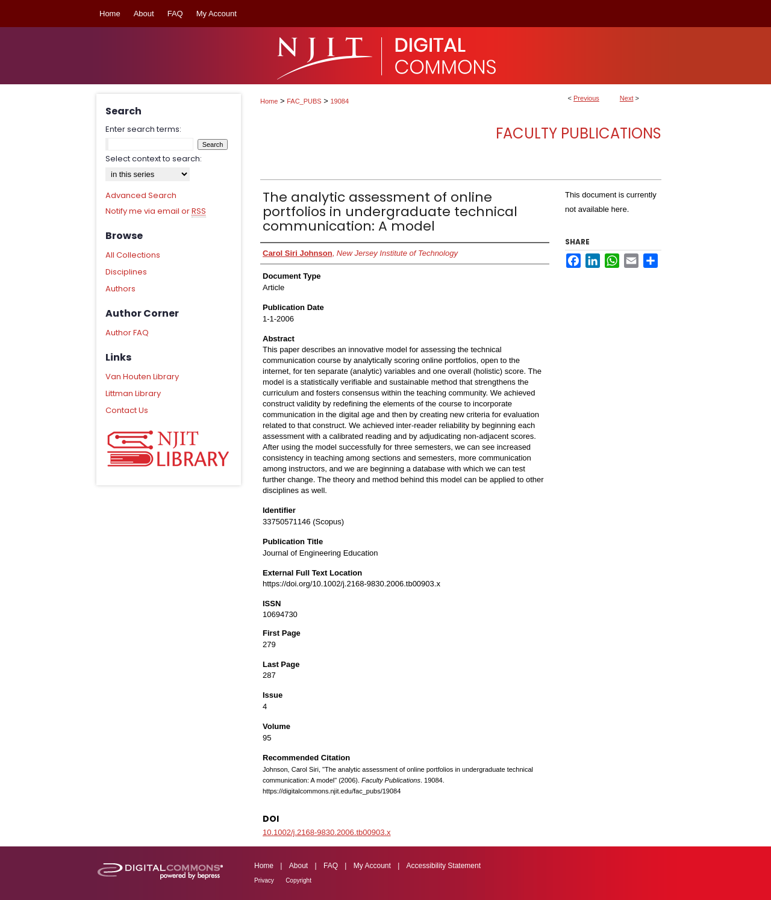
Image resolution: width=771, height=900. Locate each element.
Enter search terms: (143, 129)
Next (627, 98)
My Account (372, 865)
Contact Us (126, 410)
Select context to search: (153, 158)
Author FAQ (127, 332)
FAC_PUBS (304, 101)
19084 (340, 101)
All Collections (132, 255)
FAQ (330, 865)
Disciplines (126, 272)
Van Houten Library (142, 376)
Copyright (298, 880)
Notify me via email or (155, 211)
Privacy (264, 880)
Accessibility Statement (444, 865)
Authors (120, 288)
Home (269, 101)
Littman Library (133, 393)
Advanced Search (140, 195)
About (298, 865)
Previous (586, 98)
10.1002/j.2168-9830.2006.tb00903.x (327, 832)
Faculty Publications (578, 133)
